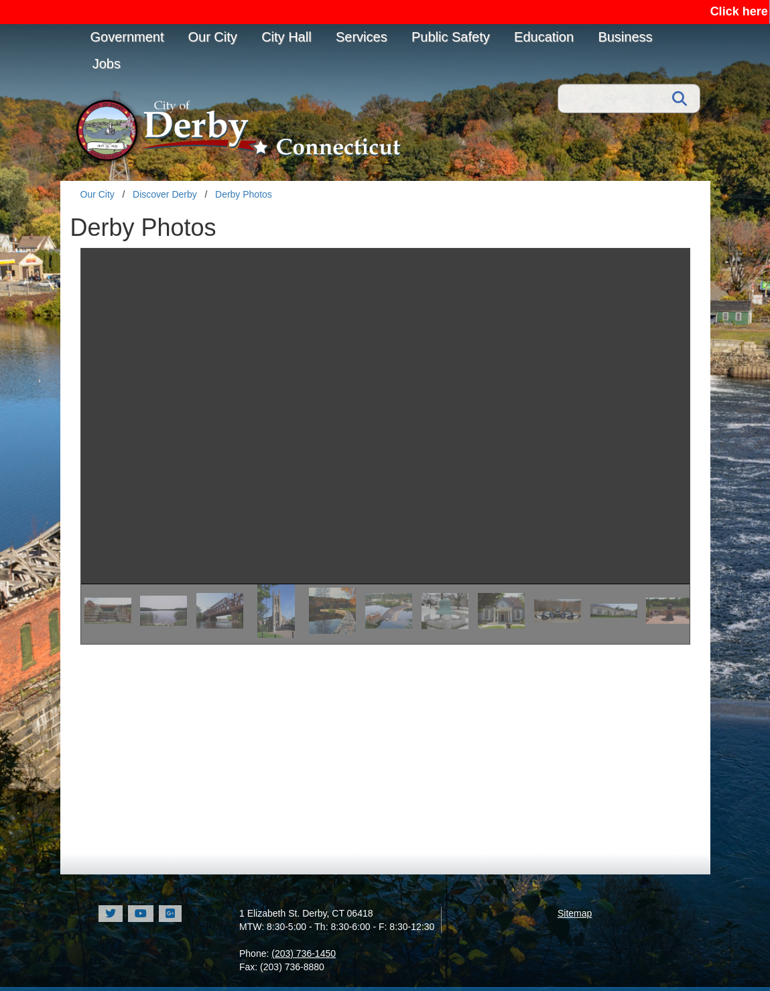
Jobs (106, 63)
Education (544, 36)
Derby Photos (243, 194)
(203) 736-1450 (303, 953)
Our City (212, 36)
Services (361, 36)
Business (625, 36)
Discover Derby (165, 194)
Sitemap (575, 913)
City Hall (286, 36)
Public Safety (450, 36)
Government (127, 36)
